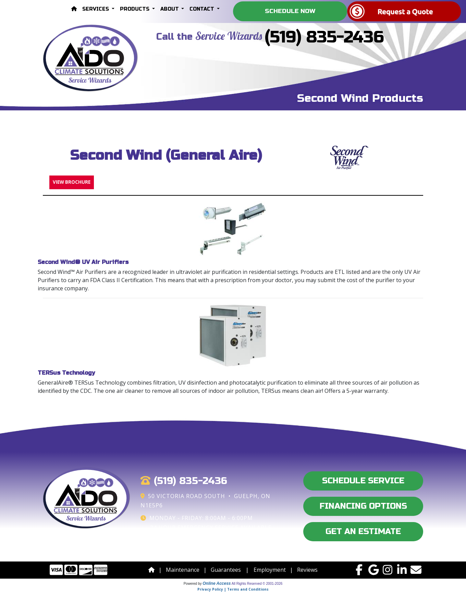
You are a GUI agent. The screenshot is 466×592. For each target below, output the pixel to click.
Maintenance (182, 569)
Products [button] (135, 9)
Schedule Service (363, 481)
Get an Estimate (363, 531)
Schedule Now (290, 11)
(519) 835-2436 (324, 37)
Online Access (217, 583)
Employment (270, 569)
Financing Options (363, 506)
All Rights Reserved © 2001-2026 (257, 583)
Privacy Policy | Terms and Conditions (233, 589)
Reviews (307, 569)
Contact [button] (202, 9)
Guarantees (226, 569)
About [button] (170, 9)
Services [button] (96, 9)
